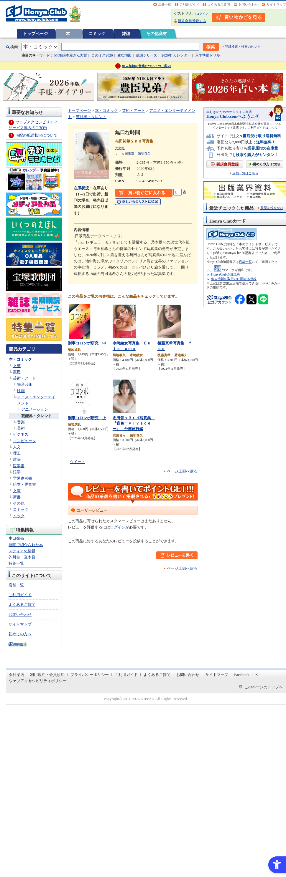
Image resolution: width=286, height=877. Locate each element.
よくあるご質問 (218, 4)
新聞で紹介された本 (26, 545)
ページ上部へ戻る (182, 471)
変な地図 (124, 55)
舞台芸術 (24, 384)
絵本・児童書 (24, 484)
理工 (17, 453)
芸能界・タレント (36, 416)
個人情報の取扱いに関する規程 (234, 279)
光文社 (120, 148)
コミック (97, 33)
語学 (17, 472)
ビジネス (20, 434)
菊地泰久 (144, 153)
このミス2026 (102, 55)
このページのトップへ (263, 687)
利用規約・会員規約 (47, 674)
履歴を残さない (271, 208)
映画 (21, 391)
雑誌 (126, 33)
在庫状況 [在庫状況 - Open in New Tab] (81, 188)
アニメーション (34, 409)
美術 (21, 428)
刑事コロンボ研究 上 (87, 418)
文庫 (17, 491)
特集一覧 (16, 563)
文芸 (17, 366)
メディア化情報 (22, 551)
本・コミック (20, 359)
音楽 (21, 422)
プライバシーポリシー (89, 674)
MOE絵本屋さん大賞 (70, 55)
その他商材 (156, 33)
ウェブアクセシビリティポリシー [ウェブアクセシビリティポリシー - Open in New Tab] (37, 681)
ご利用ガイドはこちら (262, 127)
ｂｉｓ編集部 (124, 153)
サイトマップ (276, 4)
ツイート (77, 462)
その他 (18, 503)
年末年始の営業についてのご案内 (146, 66)
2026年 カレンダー (176, 55)
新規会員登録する (192, 21)
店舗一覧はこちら (245, 173)
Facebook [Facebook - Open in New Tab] (241, 674)
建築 (17, 459)
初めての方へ (20, 634)
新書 (17, 497)
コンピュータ (24, 441)
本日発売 (16, 538)
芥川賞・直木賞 (22, 557)
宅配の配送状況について (36, 135)
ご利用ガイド (189, 4)
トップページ (35, 33)
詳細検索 (231, 46)
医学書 (18, 466)
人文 (17, 447)
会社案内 (16, 674)
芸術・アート (24, 378)
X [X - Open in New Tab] (256, 674)
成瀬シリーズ (146, 55)
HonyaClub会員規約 (225, 274)
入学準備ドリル (207, 55)
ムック (18, 516)
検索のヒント (251, 46)
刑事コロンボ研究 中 (87, 343)
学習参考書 (22, 478)
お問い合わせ (248, 4)
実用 (17, 372)
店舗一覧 (164, 4)
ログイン (202, 13)
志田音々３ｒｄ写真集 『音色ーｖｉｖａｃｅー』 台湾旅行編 (134, 423)
